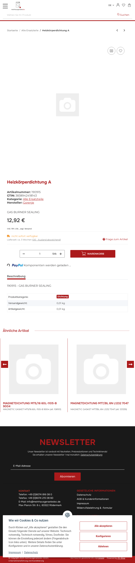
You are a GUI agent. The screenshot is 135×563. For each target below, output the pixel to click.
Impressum (83, 503)
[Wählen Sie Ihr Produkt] (58, 15)
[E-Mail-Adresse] (67, 466)
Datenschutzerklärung (91, 454)
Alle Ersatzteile (33, 199)
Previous (4, 364)
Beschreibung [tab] (16, 276)
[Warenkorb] (129, 5)
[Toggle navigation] (5, 6)
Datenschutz (84, 494)
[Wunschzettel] (123, 5)
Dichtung (62, 296)
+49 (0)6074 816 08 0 (40, 494)
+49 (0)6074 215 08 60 (40, 497)
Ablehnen (103, 546)
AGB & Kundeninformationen (93, 499)
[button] (118, 5)
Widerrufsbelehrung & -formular (94, 507)
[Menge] (39, 253)
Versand (28, 229)
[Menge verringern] (24, 253)
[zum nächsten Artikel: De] (124, 30)
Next (130, 364)
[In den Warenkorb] (10, 42)
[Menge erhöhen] (61, 253)
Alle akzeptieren (103, 526)
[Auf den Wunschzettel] (120, 51)
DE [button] (109, 5)
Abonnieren (67, 476)
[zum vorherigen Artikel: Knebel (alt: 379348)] (117, 30)
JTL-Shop (121, 558)
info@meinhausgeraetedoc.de (43, 501)
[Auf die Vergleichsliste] (111, 51)
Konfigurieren (103, 536)
